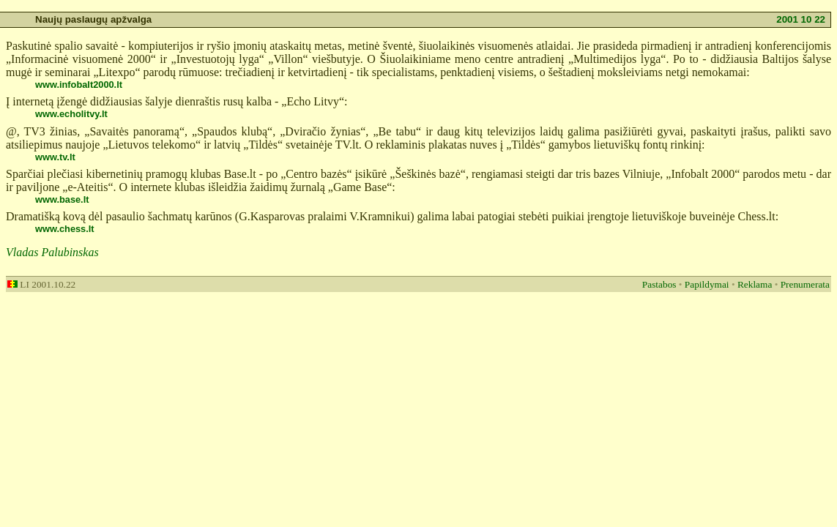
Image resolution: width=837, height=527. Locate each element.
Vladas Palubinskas (52, 252)
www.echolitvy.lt (71, 113)
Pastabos (659, 284)
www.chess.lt (64, 228)
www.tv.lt (55, 157)
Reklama (754, 284)
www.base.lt (62, 199)
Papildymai (707, 284)
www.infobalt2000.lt (78, 84)
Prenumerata (805, 284)
